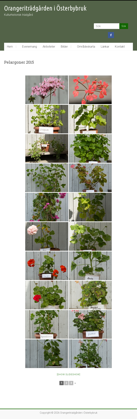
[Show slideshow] (68, 374)
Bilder (64, 46)
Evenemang (29, 46)
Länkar (105, 46)
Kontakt (120, 46)
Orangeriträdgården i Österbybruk (45, 8)
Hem (10, 46)
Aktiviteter (49, 46)
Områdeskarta (86, 46)
